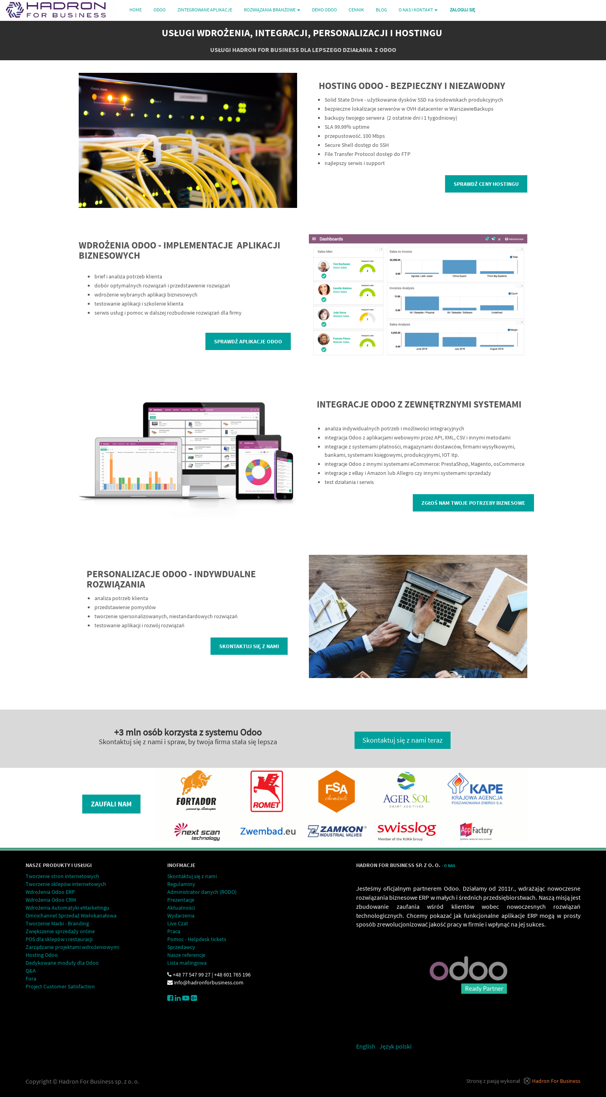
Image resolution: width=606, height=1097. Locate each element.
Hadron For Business (556, 1080)
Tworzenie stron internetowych (62, 876)
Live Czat (177, 923)
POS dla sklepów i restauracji (59, 939)
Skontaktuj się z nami (249, 646)
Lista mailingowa (187, 962)
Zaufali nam (111, 803)
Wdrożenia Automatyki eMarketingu (67, 907)
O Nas (449, 865)
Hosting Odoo (42, 954)
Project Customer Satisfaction (60, 986)
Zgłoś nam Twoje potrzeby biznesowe (473, 502)
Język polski (395, 1046)
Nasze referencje (186, 954)
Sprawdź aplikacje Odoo (248, 341)
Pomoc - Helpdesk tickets (196, 939)
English (365, 1046)
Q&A (31, 970)
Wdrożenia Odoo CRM (51, 899)
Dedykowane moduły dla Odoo (62, 962)
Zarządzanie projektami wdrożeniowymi (72, 947)
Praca (173, 931)
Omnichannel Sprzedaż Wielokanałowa (71, 915)
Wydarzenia (180, 915)
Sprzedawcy (181, 947)
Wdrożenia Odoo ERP (50, 891)
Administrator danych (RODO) (201, 891)
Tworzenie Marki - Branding (57, 923)
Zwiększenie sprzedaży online (60, 931)
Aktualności (181, 907)
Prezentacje (180, 899)
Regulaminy (181, 884)
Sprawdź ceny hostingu (486, 183)
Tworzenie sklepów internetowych (66, 884)
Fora (31, 978)
